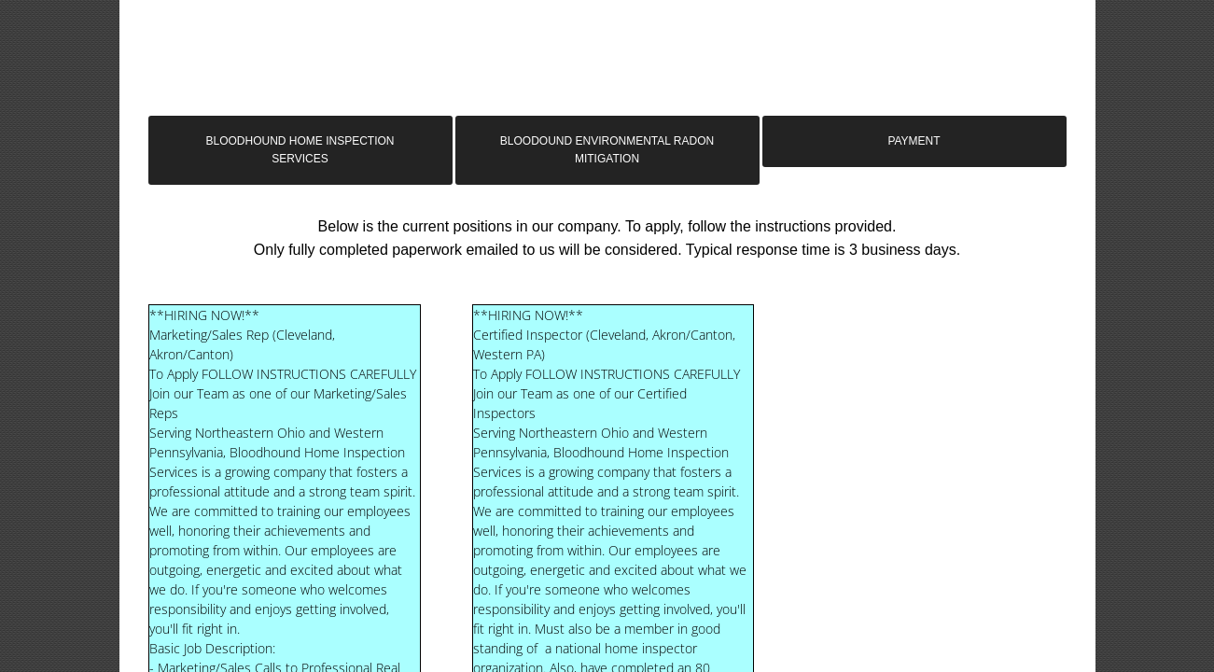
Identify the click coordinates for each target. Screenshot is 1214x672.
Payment (913, 140)
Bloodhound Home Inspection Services (299, 149)
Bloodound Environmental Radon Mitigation (607, 149)
